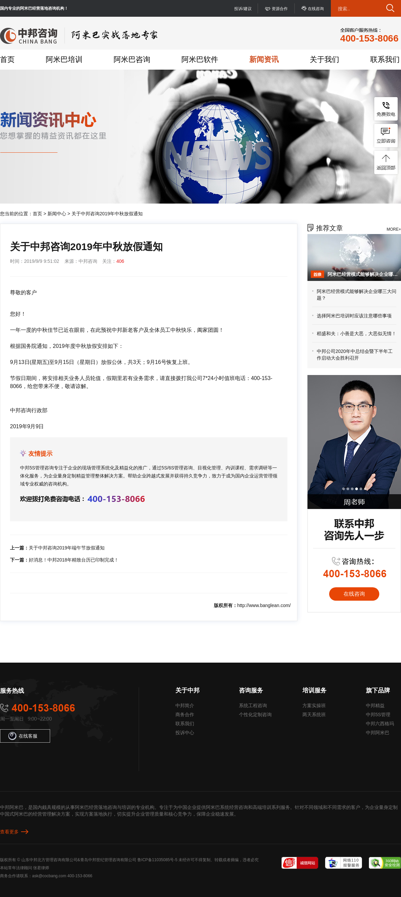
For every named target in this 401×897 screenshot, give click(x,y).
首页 (7, 59)
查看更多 (9, 831)
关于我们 (324, 59)
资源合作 (280, 8)
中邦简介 (184, 705)
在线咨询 (316, 8)
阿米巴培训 (64, 59)
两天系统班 (314, 714)
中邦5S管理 (378, 714)
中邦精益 (375, 705)
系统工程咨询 (253, 705)
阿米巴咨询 (132, 59)
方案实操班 (314, 705)
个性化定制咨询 (255, 714)
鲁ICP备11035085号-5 (157, 859)
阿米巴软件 (199, 59)
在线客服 (22, 736)
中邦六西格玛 (380, 723)
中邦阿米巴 (377, 732)
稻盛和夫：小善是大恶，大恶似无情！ (356, 333)
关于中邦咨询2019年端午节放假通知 (67, 547)
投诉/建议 (242, 8)
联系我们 (385, 59)
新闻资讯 (264, 59)
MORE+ (394, 229)
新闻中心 (56, 213)
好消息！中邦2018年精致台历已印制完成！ (74, 560)
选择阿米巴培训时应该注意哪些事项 (354, 315)
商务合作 (184, 714)
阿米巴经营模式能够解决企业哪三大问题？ (362, 274)
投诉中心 (184, 732)
